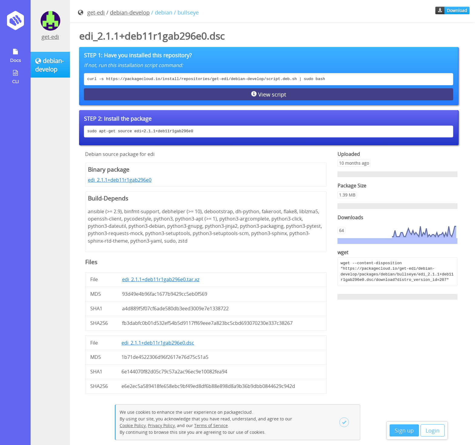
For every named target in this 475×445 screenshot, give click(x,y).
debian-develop (130, 12)
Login (433, 430)
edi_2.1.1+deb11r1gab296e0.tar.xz (160, 279)
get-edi (50, 36)
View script (268, 94)
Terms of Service (211, 425)
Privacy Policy (161, 425)
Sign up (404, 430)
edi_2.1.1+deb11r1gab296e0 (119, 180)
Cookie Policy (133, 425)
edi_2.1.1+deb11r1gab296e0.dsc (157, 342)
